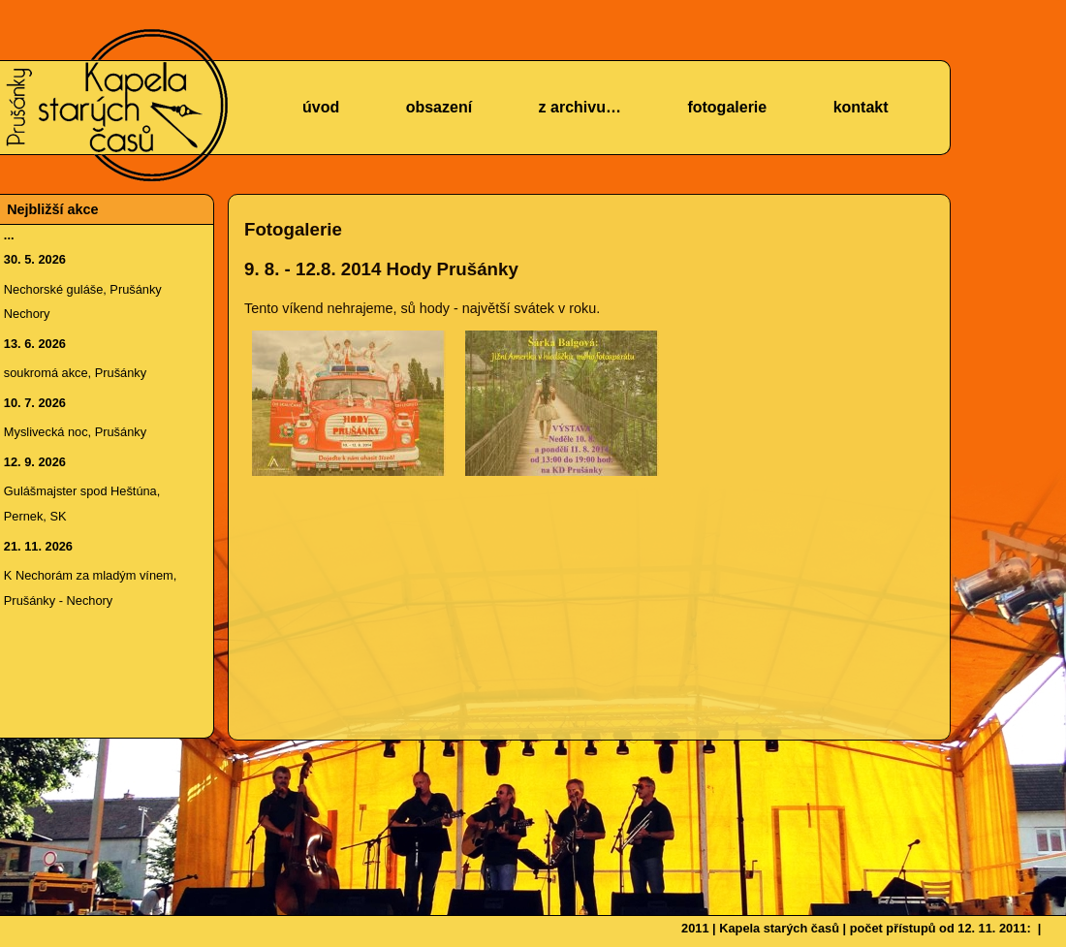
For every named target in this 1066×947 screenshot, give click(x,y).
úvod (320, 107)
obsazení (439, 107)
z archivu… (580, 107)
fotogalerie (727, 107)
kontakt (861, 107)
